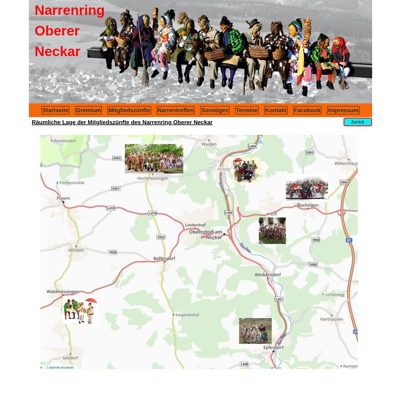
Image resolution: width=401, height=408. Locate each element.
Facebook (307, 110)
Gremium (88, 110)
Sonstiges (215, 110)
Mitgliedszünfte (129, 110)
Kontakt (275, 110)
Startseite (55, 110)
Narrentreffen (176, 110)
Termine (247, 110)
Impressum (343, 110)
